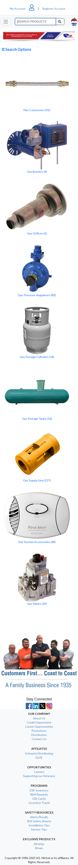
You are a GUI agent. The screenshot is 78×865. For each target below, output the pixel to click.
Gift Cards (39, 798)
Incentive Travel (39, 802)
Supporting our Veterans (39, 776)
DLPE (39, 757)
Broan (39, 848)
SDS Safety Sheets (39, 821)
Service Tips (39, 829)
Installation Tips (39, 825)
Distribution (39, 735)
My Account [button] (24, 8)
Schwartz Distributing (39, 753)
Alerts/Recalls (39, 817)
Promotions (39, 730)
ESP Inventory (39, 790)
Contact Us (39, 739)
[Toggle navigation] (6, 21)
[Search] (35, 21)
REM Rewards (39, 794)
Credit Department (39, 722)
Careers (39, 772)
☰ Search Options (16, 49)
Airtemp (39, 844)
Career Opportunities (39, 726)
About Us (39, 718)
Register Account (53, 8)
